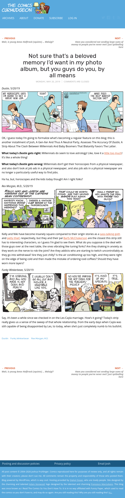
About (24, 18)
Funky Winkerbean (19, 338)
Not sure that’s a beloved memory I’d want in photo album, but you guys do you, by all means (62, 65)
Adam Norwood (37, 484)
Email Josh (104, 463)
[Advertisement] (40, 357)
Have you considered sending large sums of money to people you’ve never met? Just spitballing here (97, 44)
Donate (39, 18)
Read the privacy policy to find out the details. (96, 478)
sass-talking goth (110, 234)
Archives (8, 18)
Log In (72, 18)
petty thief (13, 238)
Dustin (5, 338)
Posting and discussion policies (21, 463)
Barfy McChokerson (75, 238)
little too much (113, 153)
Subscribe (56, 18)
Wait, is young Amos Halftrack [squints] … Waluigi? (28, 41)
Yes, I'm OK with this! (97, 486)
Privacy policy (62, 463)
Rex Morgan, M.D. (39, 338)
